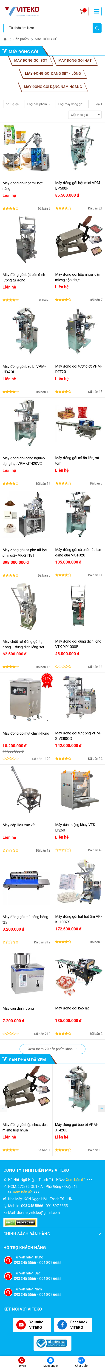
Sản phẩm (21, 39)
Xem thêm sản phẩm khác (50, 1049)
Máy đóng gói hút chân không (26, 733)
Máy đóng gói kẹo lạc (72, 1008)
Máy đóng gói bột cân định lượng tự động (24, 277)
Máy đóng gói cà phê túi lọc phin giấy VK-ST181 (25, 553)
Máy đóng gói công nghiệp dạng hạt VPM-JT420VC (24, 461)
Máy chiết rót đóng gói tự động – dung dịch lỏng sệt (23, 644)
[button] (101, 1108)
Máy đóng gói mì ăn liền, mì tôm (77, 461)
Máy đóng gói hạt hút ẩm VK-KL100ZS (78, 919)
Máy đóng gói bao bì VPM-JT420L (24, 369)
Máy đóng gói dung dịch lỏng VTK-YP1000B (78, 644)
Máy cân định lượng (18, 1008)
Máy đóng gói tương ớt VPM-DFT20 (78, 369)
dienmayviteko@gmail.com (38, 1212)
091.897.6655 (57, 1206)
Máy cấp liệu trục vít (19, 825)
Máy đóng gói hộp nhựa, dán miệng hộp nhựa (77, 277)
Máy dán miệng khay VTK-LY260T (75, 827)
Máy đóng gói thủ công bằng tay (25, 919)
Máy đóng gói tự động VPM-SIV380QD (78, 736)
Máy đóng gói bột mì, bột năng (23, 186)
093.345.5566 (32, 1206)
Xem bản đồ (75, 1180)
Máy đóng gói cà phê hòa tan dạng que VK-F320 (78, 552)
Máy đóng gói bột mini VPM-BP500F (78, 186)
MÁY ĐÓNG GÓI (46, 39)
